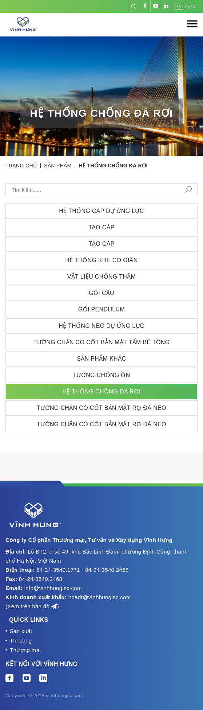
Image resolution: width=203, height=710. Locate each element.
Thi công (21, 640)
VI (179, 6)
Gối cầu (101, 293)
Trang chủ (21, 165)
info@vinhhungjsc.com (53, 588)
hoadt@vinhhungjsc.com (99, 597)
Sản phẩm (57, 165)
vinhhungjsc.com (64, 695)
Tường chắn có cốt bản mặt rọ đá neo (101, 408)
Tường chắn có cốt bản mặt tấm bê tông (101, 342)
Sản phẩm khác (101, 359)
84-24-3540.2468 (41, 579)
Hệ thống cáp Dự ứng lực (101, 211)
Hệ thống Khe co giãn (101, 260)
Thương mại (25, 650)
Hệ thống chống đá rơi (113, 165)
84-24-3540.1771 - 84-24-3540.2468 (82, 570)
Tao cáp (101, 227)
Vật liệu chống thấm (101, 276)
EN (191, 6)
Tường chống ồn (101, 375)
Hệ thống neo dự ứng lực (101, 326)
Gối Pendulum (101, 309)
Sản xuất (21, 631)
